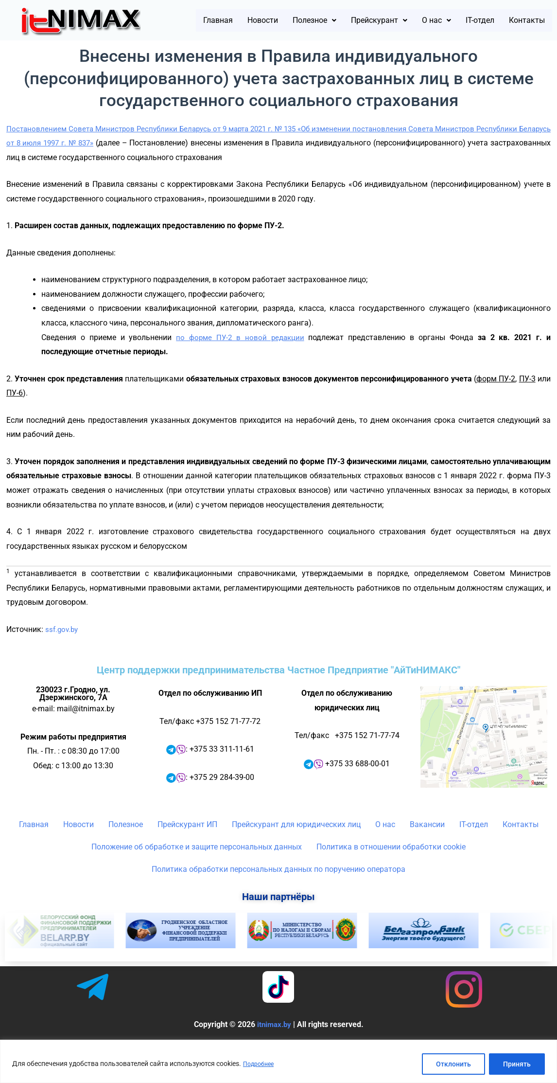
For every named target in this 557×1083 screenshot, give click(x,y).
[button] (334, 17)
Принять (517, 1064)
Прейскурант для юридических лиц (296, 842)
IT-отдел (526, 17)
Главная (221, 17)
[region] (278, 1061)
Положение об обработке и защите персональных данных (196, 864)
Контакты (522, 41)
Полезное (334, 17)
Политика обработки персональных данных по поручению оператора (278, 887)
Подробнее (260, 1064)
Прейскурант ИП (187, 842)
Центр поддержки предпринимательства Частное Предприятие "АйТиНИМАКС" (278, 688)
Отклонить (453, 1064)
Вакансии (427, 842)
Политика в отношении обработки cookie (391, 864)
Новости (273, 17)
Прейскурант (410, 17)
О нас (476, 17)
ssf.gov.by (62, 647)
